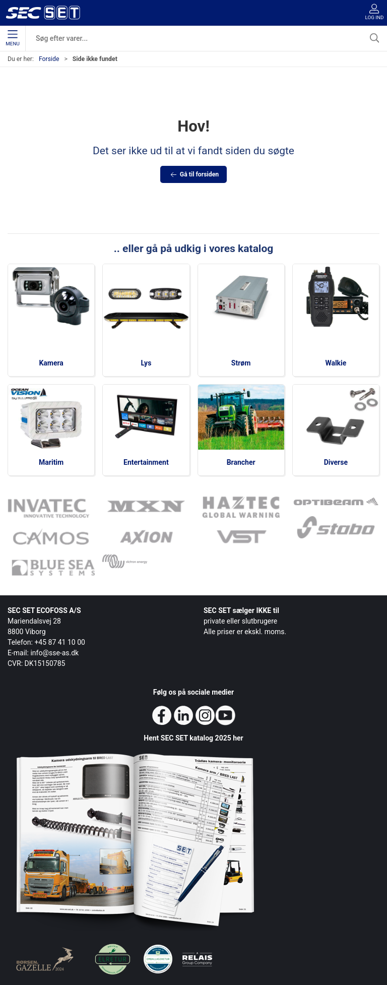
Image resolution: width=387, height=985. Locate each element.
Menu (12, 38)
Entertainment (146, 462)
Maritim (51, 462)
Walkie (335, 363)
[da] (43, 12)
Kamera (51, 363)
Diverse (336, 462)
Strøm (241, 363)
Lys (146, 363)
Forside (49, 59)
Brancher (241, 462)
